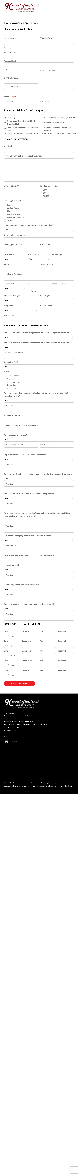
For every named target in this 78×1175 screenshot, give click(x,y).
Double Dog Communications (21, 716)
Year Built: (8, 146)
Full (32, 288)
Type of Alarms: (46, 264)
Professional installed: (13, 352)
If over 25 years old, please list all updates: (23, 156)
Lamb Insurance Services (37, 783)
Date (6, 631)
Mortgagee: (9, 315)
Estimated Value (47, 555)
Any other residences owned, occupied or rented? (25, 455)
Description (27, 631)
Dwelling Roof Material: (14, 235)
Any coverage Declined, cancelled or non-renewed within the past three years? (38, 474)
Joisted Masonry (13, 208)
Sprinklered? (33, 254)
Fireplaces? (9, 305)
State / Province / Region (50, 70)
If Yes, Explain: (46, 305)
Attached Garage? (12, 296)
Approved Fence (14, 382)
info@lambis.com (10, 731)
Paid (41, 631)
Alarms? (7, 264)
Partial (33, 291)
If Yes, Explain (10, 526)
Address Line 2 (10, 61)
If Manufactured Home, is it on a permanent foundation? (28, 225)
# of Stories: (45, 245)
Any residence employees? (15, 435)
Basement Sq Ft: (59, 284)
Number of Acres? (12, 415)
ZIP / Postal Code (11, 78)
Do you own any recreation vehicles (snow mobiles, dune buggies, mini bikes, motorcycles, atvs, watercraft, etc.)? (37, 514)
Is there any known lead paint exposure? (21, 585)
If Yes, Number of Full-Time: (16, 445)
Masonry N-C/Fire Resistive (18, 214)
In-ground (11, 379)
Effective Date (46, 38)
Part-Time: (44, 445)
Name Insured (10, 38)
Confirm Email (45, 101)
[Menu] (71, 3)
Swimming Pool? (11, 362)
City (5, 69)
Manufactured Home (15, 217)
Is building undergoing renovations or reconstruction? (27, 536)
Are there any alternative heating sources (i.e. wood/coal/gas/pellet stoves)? (37, 333)
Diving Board (12, 385)
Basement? (9, 284)
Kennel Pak (9, 713)
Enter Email (8, 101)
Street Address (10, 52)
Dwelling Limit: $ (11, 186)
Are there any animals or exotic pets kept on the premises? (29, 494)
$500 (45, 190)
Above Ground (13, 376)
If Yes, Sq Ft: (45, 296)
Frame (9, 205)
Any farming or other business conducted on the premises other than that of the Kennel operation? (39, 394)
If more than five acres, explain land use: (21, 425)
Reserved (62, 631)
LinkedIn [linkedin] (10, 742)
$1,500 (46, 193)
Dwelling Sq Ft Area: (13, 245)
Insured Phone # (11, 87)
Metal (9, 211)
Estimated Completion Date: (16, 555)
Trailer (10, 220)
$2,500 (46, 196)
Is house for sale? (11, 565)
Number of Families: (13, 274)
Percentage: (57, 254)
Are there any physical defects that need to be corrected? (29, 604)
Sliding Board (12, 388)
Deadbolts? (9, 254)
